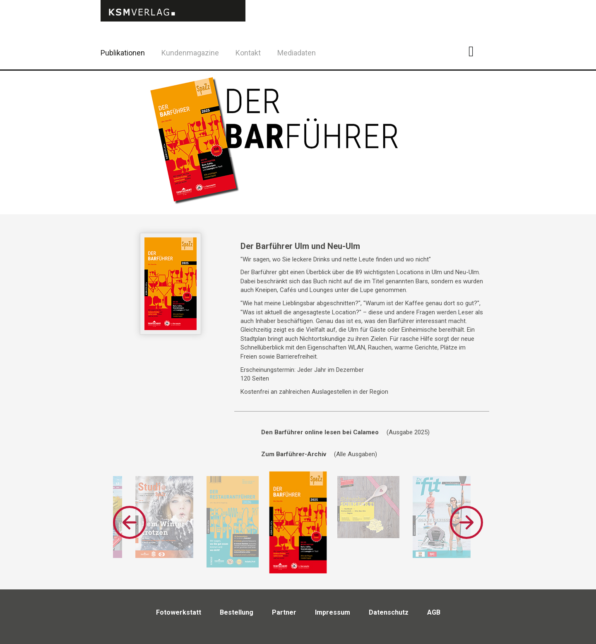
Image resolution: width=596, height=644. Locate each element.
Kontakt (248, 52)
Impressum (332, 612)
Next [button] (466, 522)
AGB (433, 612)
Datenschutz (389, 612)
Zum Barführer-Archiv (293, 454)
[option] (164, 517)
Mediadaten (296, 52)
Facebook (476, 51)
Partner (284, 612)
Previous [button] (129, 522)
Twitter (496, 63)
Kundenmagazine (190, 52)
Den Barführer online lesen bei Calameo (320, 432)
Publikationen (123, 52)
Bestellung (236, 612)
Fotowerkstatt (178, 612)
